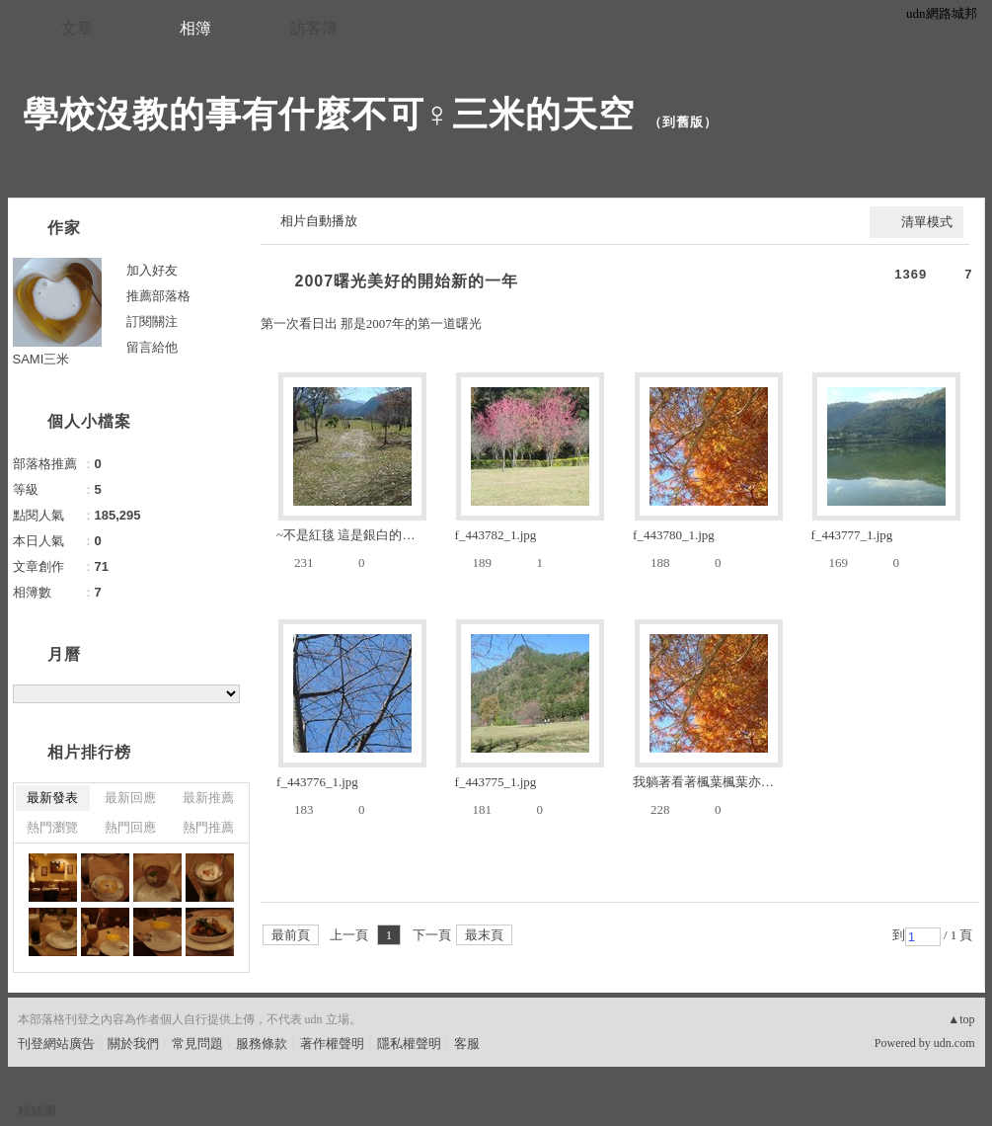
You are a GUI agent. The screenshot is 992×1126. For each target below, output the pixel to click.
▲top (961, 1019)
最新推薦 (208, 797)
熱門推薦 (208, 827)
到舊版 (683, 122)
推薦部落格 (158, 295)
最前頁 (290, 934)
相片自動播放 (318, 220)
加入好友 (152, 270)
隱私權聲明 (409, 1043)
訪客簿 (314, 28)
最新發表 (52, 797)
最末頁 (484, 934)
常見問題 (197, 1043)
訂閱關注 (152, 321)
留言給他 (152, 347)
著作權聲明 (332, 1043)
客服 (467, 1043)
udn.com (954, 1043)
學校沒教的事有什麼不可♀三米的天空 (329, 114)
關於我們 (133, 1043)
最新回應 (130, 797)
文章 (77, 28)
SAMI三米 (41, 359)
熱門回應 (130, 827)
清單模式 (927, 221)
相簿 (195, 28)
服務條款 (261, 1043)
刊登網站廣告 (56, 1043)
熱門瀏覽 (52, 827)
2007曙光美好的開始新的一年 (407, 281)
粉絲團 (37, 1110)
